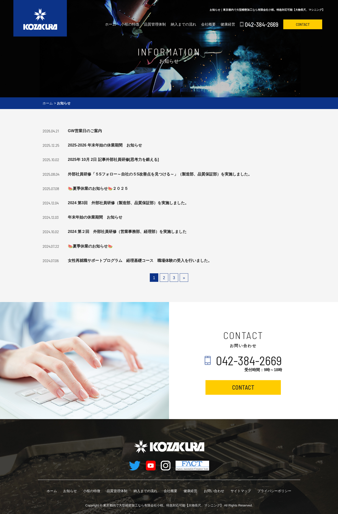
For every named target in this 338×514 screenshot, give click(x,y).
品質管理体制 (155, 24)
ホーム (110, 24)
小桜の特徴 (130, 24)
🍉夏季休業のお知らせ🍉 (90, 246)
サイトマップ (241, 491)
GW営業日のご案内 (85, 131)
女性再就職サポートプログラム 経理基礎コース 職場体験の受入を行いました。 (140, 260)
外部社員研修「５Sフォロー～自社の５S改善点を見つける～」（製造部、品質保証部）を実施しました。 (160, 174)
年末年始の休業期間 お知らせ (95, 217)
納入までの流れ (183, 24)
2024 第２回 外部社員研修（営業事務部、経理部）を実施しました (127, 231)
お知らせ (70, 491)
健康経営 (228, 24)
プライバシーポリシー (274, 491)
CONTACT (303, 24)
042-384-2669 (261, 24)
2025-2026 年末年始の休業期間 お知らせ (105, 145)
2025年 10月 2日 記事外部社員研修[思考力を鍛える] (113, 159)
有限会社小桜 (163, 505)
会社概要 (208, 24)
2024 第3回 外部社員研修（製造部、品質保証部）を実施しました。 (128, 203)
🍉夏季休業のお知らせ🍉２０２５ (98, 188)
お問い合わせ (214, 491)
